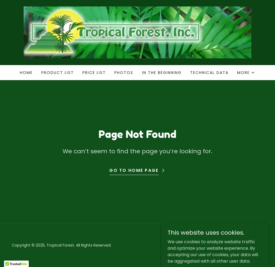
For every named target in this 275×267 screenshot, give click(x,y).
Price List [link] (94, 72)
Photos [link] (123, 72)
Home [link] (26, 72)
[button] (246, 72)
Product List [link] (57, 72)
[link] (137, 32)
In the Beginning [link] (162, 72)
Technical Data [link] (209, 72)
